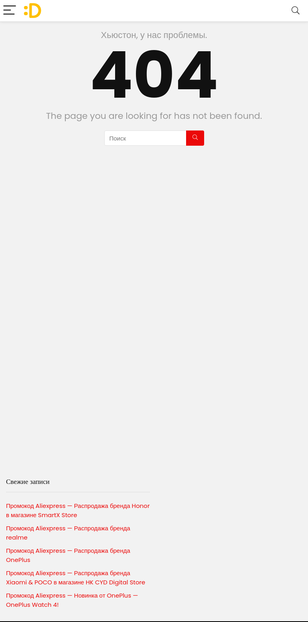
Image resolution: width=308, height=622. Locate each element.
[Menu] (9, 10)
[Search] (295, 10)
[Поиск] (195, 138)
